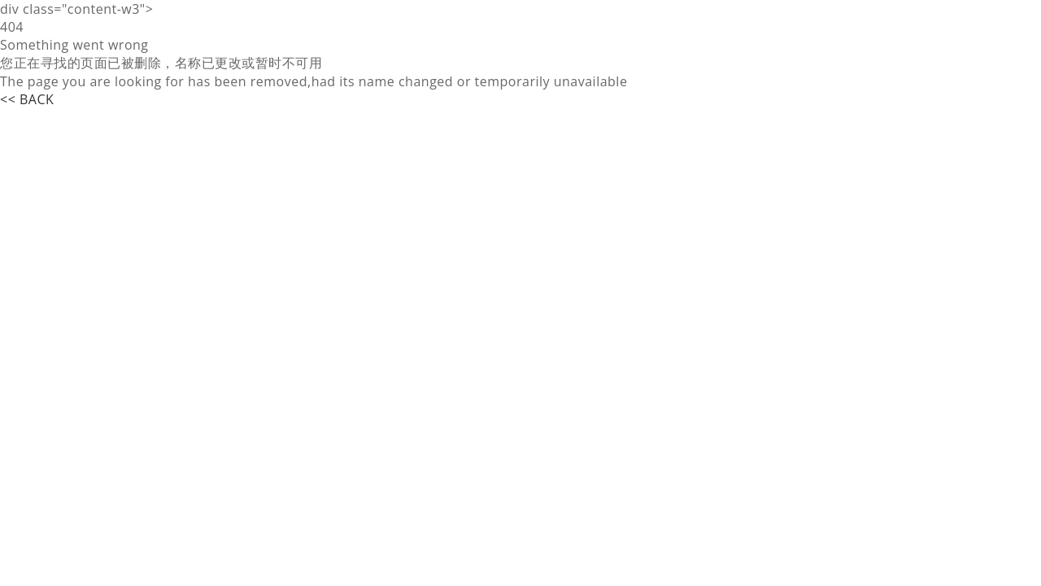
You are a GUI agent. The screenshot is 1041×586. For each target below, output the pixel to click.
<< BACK (27, 99)
